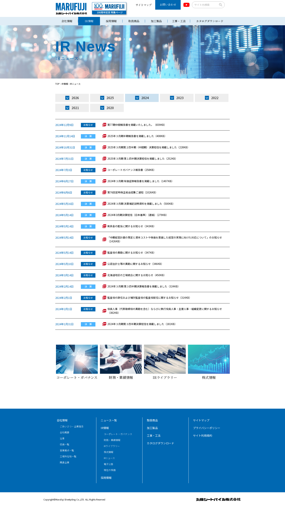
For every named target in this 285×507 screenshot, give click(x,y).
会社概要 (64, 432)
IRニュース (109, 458)
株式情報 (108, 452)
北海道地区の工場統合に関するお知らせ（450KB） (136, 275)
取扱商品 (133, 21)
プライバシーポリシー (206, 428)
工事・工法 (179, 21)
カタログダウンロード (209, 21)
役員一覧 (64, 444)
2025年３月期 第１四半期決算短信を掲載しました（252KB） (142, 158)
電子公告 (108, 464)
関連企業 (64, 462)
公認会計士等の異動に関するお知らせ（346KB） (135, 264)
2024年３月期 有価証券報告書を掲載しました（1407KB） (140, 181)
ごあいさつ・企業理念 (71, 426)
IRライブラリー (112, 446)
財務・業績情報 (112, 440)
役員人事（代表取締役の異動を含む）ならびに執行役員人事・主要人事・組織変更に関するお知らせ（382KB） (164, 310)
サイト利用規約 (202, 435)
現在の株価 (110, 470)
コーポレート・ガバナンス (118, 434)
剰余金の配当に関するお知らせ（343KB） (131, 226)
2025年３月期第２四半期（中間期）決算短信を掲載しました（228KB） (148, 147)
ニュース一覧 (109, 420)
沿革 (62, 438)
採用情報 (111, 21)
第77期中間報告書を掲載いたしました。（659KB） (136, 125)
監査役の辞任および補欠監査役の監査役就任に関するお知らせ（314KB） (149, 297)
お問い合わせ (168, 4)
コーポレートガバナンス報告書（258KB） (131, 170)
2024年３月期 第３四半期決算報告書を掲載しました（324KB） (143, 286)
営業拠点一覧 (67, 450)
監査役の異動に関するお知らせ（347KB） (131, 252)
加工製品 (156, 21)
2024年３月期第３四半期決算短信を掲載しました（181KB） (142, 324)
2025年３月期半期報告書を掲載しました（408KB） (137, 136)
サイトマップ (144, 5)
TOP (57, 83)
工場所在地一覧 (68, 456)
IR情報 (89, 21)
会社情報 (66, 21)
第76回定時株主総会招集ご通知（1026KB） (132, 192)
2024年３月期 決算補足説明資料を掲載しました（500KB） (141, 203)
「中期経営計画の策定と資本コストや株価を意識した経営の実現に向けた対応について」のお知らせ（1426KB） (164, 239)
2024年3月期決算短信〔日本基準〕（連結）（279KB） (137, 215)
